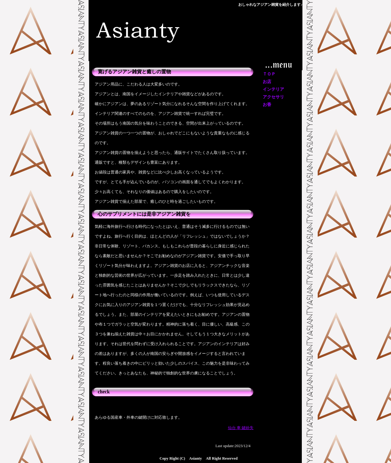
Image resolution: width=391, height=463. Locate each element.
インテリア (273, 89)
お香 (267, 104)
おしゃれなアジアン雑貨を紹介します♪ (270, 4)
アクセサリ (273, 97)
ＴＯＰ (269, 74)
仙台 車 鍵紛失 (241, 428)
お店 (267, 81)
